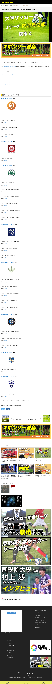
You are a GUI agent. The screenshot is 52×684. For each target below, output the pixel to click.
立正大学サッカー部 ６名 (10, 80)
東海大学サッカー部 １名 (10, 88)
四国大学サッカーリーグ (11, 655)
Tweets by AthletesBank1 (5, 632)
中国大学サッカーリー (11, 652)
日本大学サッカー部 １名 (10, 78)
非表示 (10, 71)
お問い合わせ (39, 677)
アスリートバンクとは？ (31, 677)
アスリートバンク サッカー (26, 673)
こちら (5, 122)
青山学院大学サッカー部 (7, 376)
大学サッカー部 (6, 352)
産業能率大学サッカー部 (7, 314)
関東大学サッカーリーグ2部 (10, 66)
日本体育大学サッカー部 (7, 224)
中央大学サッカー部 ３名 (10, 76)
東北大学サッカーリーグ (40, 612)
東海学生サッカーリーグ (11, 640)
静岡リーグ (11, 643)
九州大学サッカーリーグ (11, 657)
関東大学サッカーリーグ (40, 615)
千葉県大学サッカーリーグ (40, 624)
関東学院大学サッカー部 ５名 (11, 84)
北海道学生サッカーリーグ (40, 610)
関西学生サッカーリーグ (11, 650)
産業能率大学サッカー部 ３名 (11, 86)
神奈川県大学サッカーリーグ (40, 622)
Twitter (23, 675)
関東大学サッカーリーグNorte (40, 617)
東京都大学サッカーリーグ (40, 620)
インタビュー (24, 677)
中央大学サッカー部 (6, 98)
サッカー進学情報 (17, 677)
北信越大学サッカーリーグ (40, 627)
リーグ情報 (11, 677)
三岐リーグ (11, 648)
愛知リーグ (11, 645)
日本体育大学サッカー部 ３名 (11, 82)
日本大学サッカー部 (6, 141)
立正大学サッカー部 (6, 165)
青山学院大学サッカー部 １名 (11, 90)
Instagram (28, 675)
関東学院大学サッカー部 (7, 262)
